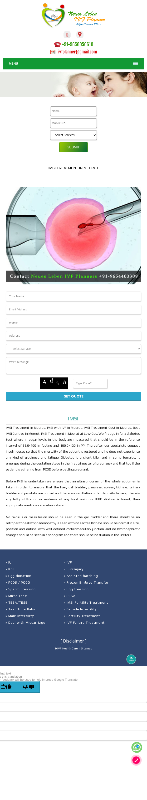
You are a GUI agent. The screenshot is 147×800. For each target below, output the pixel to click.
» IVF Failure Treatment (84, 622)
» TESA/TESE (16, 602)
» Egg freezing (76, 589)
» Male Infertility (19, 616)
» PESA (69, 596)
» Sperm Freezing (20, 589)
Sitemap (86, 648)
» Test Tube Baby (20, 609)
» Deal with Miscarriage (25, 622)
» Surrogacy (73, 569)
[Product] (73, 135)
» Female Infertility (80, 609)
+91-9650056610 (73, 44)
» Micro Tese (16, 596)
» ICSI (10, 569)
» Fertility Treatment (82, 616)
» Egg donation (18, 576)
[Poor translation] (28, 687)
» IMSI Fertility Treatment (86, 602)
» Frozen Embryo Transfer (86, 582)
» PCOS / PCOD (17, 582)
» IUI (9, 562)
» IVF (68, 562)
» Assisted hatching (81, 576)
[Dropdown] (73, 349)
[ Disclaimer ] (73, 641)
